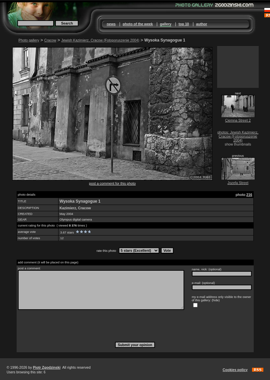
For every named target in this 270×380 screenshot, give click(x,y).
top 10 (184, 24)
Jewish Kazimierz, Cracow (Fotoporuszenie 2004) (100, 40)
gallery (165, 24)
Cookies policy (234, 370)
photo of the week (138, 24)
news (111, 24)
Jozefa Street (237, 183)
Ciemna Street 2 (238, 120)
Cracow (50, 40)
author (201, 24)
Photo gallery (29, 40)
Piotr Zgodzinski (47, 367)
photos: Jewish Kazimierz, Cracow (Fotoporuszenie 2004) (237, 136)
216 (249, 195)
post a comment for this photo (112, 183)
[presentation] (135, 325)
